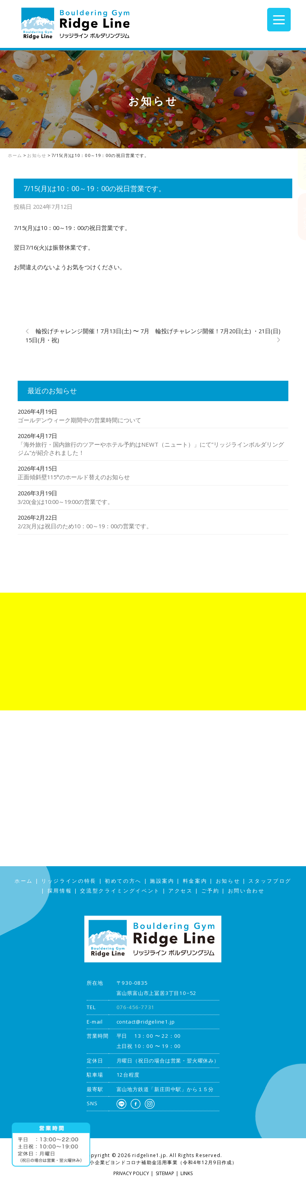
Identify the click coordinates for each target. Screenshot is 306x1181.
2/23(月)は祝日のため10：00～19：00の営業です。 (85, 526)
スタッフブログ (298, 154)
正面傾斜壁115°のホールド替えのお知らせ (74, 477)
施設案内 (162, 881)
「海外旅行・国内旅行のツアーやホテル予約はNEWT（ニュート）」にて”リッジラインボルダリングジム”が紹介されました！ (151, 448)
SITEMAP (165, 1173)
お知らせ (228, 881)
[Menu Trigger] (279, 19)
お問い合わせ (246, 890)
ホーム (24, 881)
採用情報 (59, 890)
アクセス (298, 216)
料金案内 (195, 881)
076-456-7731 (136, 1007)
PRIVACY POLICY (131, 1173)
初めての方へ (123, 881)
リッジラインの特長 (69, 881)
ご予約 (210, 890)
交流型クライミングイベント (120, 890)
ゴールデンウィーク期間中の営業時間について (79, 420)
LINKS (186, 1173)
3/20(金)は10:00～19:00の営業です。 (65, 502)
